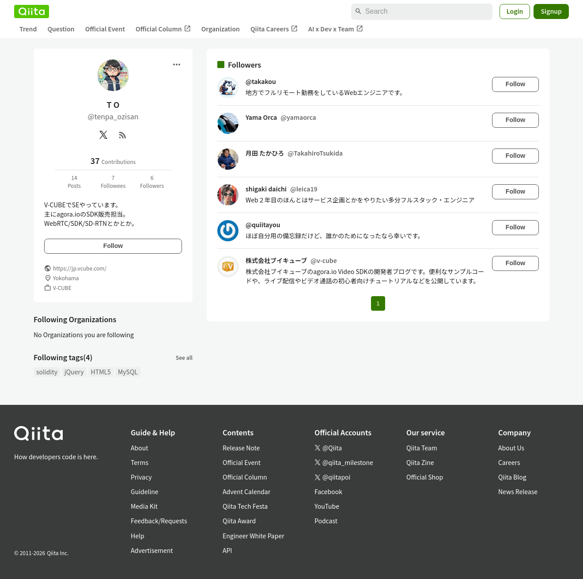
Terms (139, 462)
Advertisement (152, 550)
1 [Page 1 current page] (377, 303)
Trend (28, 28)
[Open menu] (177, 64)
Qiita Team (421, 447)
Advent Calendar (246, 491)
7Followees (113, 181)
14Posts (74, 181)
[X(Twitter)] (103, 135)
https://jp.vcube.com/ (79, 268)
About (139, 447)
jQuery (74, 371)
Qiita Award (239, 520)
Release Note (241, 447)
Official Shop (424, 476)
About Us (511, 447)
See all (184, 357)
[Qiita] (31, 11)
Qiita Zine (420, 462)
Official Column (163, 29)
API (227, 550)
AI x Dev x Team (335, 29)
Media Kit (144, 506)
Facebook (328, 491)
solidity (46, 371)
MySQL (128, 371)
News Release (518, 491)
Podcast (325, 520)
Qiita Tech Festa (245, 506)
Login (515, 11)
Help (137, 535)
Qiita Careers (274, 29)
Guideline (145, 491)
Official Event (105, 28)
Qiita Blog (512, 476)
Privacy (141, 476)
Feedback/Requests (159, 520)
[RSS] (122, 135)
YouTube (326, 506)
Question (60, 28)
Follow (113, 245)
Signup (551, 11)
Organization (220, 28)
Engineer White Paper (253, 535)
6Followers (152, 181)
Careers (509, 462)
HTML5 (101, 371)
